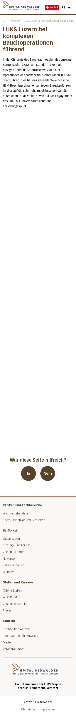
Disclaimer (28, 709)
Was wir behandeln (15, 513)
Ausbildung (10, 597)
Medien (8, 642)
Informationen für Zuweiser (20, 636)
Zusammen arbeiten (16, 604)
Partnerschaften (13, 565)
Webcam (8, 572)
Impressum (47, 709)
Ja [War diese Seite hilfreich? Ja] (28, 473)
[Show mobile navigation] (70, 7)
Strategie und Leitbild (16, 545)
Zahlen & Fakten (13, 552)
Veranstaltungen (14, 649)
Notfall (52, 7)
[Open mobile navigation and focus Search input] (64, 7)
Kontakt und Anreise (16, 629)
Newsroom (15, 21)
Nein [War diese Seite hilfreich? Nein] (48, 473)
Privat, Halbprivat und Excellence (24, 520)
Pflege (7, 610)
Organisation (11, 538)
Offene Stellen (12, 590)
